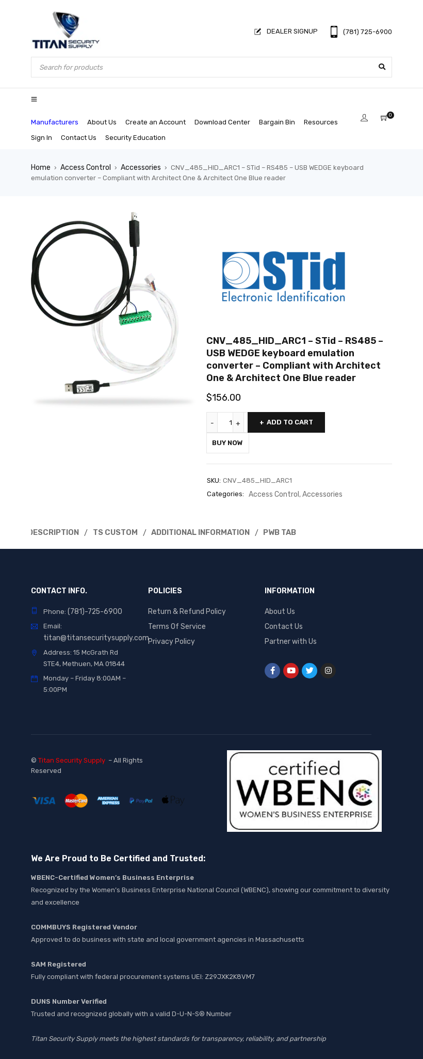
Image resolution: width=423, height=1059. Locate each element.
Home (40, 167)
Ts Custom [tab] (117, 530)
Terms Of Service (174, 623)
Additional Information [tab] (202, 530)
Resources (321, 122)
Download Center (222, 122)
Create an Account (155, 122)
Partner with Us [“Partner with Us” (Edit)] (289, 637)
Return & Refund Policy (184, 608)
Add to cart (290, 421)
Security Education (135, 137)
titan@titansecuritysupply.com (91, 634)
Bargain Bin (277, 122)
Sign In (41, 137)
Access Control (83, 167)
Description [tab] (54, 530)
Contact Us (78, 137)
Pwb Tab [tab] (283, 530)
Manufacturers (54, 122)
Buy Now (232, 442)
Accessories (137, 167)
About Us (102, 122)
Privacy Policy (170, 637)
